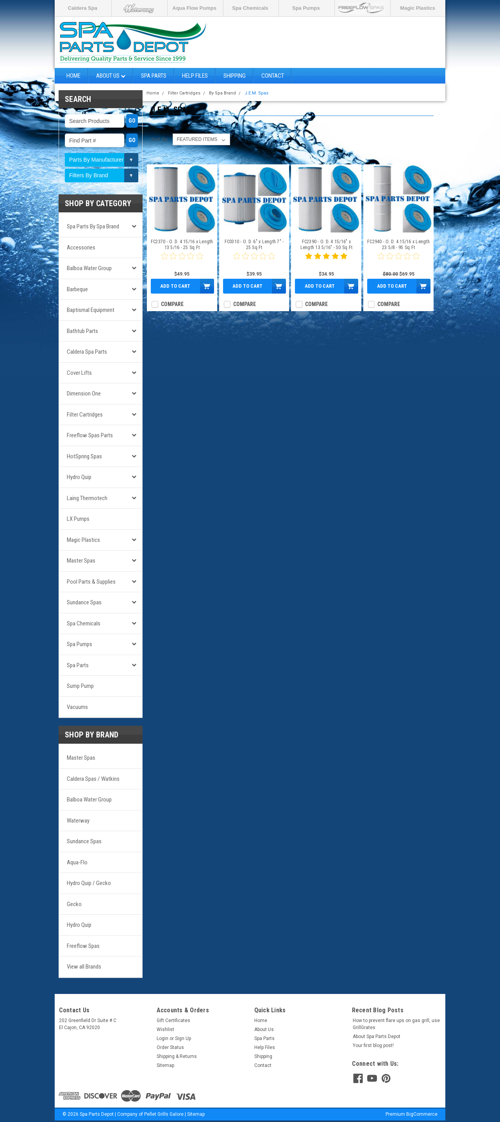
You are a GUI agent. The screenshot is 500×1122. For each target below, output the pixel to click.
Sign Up (183, 1038)
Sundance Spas (84, 602)
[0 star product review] (182, 261)
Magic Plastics (417, 8)
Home (73, 75)
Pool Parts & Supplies (91, 581)
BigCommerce (422, 1114)
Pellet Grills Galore (164, 1114)
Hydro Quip (79, 477)
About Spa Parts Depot (376, 1036)
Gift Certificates (173, 1020)
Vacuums (77, 707)
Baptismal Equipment (90, 309)
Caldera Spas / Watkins (93, 778)
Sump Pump (80, 685)
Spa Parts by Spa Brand (93, 226)
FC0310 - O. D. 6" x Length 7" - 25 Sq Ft (254, 244)
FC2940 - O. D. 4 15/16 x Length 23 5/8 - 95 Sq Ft (398, 244)
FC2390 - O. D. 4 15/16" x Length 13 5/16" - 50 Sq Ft (326, 244)
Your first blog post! (373, 1045)
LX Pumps (78, 518)
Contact (272, 75)
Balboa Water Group (89, 268)
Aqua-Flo (77, 862)
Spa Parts (153, 75)
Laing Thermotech (87, 498)
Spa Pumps (306, 8)
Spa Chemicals (250, 8)
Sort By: (160, 139)
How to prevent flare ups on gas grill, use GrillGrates (396, 1024)
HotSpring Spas (84, 456)
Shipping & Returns (177, 1056)
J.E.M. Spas (256, 93)
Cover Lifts (79, 372)
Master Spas (81, 560)
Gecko (74, 904)
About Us (110, 75)
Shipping (234, 75)
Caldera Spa (82, 8)
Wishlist (165, 1029)
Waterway (78, 820)
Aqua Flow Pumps (194, 8)
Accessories (81, 247)
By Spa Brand (222, 93)
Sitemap (165, 1065)
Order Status (170, 1047)
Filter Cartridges (85, 414)
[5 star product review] (326, 261)
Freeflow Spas (83, 945)
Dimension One (84, 393)
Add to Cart (175, 286)
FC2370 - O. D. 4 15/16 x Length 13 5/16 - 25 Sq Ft (182, 244)
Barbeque (77, 289)
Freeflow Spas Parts (90, 435)
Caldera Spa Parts (87, 351)
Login (162, 1038)
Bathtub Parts (82, 331)
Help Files (195, 75)
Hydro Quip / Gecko (89, 883)
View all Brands (84, 966)
